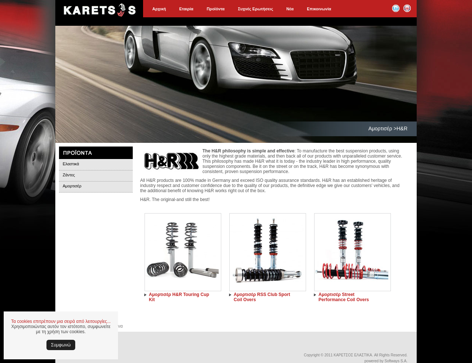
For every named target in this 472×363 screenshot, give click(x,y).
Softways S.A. (396, 361)
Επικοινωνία (319, 9)
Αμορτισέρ (72, 186)
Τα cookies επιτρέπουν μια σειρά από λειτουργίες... (61, 321)
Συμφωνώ (60, 345)
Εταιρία (186, 9)
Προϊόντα (215, 9)
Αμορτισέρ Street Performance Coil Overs (344, 297)
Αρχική (159, 9)
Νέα (290, 9)
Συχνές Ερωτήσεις (255, 9)
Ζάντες (69, 175)
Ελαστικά (71, 164)
